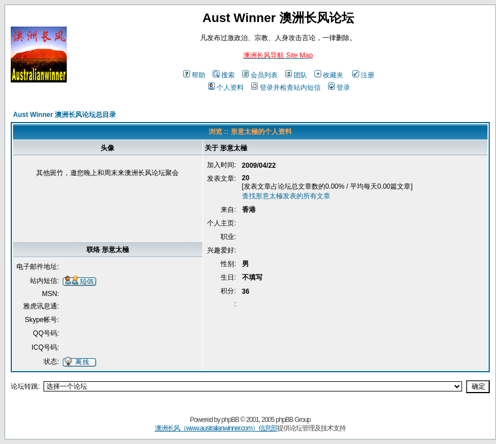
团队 (296, 75)
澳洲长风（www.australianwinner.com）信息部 (216, 428)
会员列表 (260, 75)
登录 (339, 88)
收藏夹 (328, 75)
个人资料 (226, 88)
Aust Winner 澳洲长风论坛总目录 (64, 115)
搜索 (224, 75)
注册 (363, 75)
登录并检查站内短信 (286, 88)
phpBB (230, 420)
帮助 (194, 75)
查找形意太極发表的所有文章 (286, 196)
